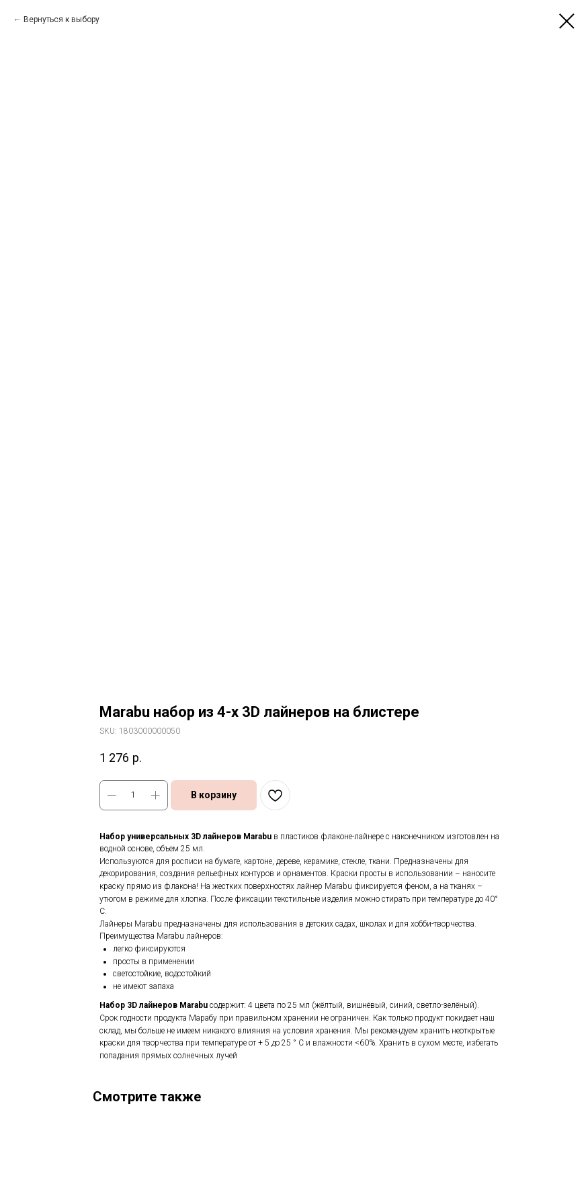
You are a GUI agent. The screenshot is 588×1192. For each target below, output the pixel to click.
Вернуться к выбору (61, 19)
